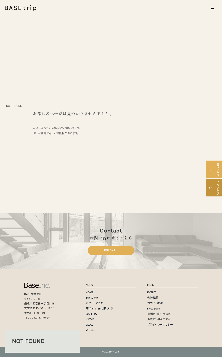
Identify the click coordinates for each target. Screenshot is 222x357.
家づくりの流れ (95, 303)
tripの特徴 (92, 298)
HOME (89, 292)
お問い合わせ (111, 250)
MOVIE (90, 319)
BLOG (89, 324)
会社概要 (152, 298)
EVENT (151, 292)
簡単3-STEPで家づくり (99, 308)
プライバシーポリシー (160, 324)
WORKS (90, 330)
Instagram (153, 308)
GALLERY (91, 314)
